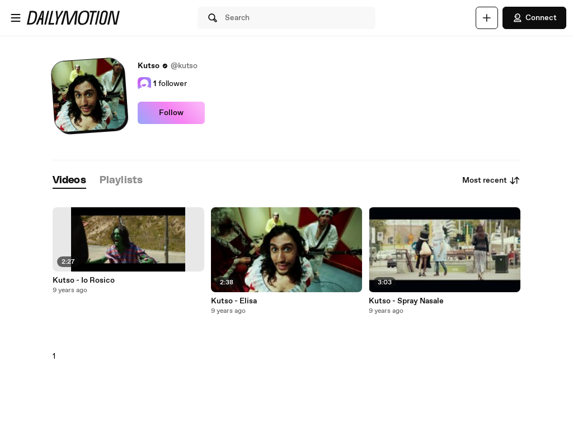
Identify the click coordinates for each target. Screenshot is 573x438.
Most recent (491, 180)
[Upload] (487, 18)
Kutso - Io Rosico (84, 280)
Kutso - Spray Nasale (406, 301)
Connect (534, 17)
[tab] (69, 181)
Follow (171, 113)
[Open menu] (16, 18)
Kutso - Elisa (234, 301)
